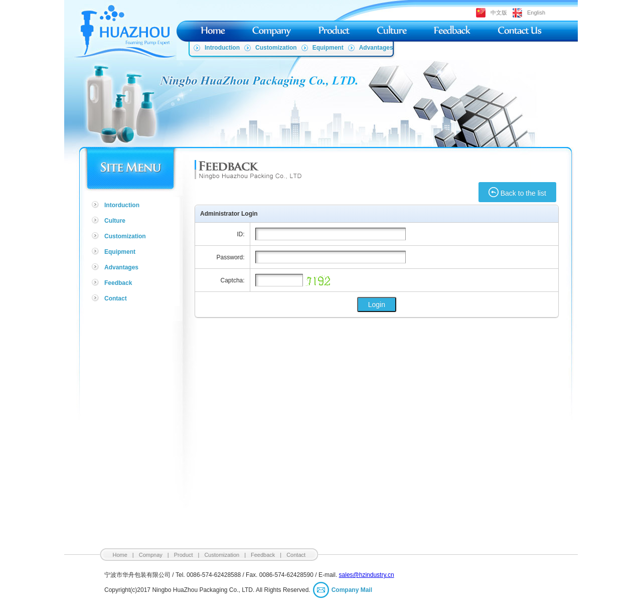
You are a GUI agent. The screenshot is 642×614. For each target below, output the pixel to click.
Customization (276, 47)
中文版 (499, 13)
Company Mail (352, 589)
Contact (115, 298)
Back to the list (517, 192)
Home (120, 555)
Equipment (328, 47)
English (536, 13)
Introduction (222, 47)
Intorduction (121, 205)
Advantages (376, 47)
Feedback (118, 282)
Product (183, 555)
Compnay (151, 555)
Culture (114, 220)
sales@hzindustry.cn (366, 574)
